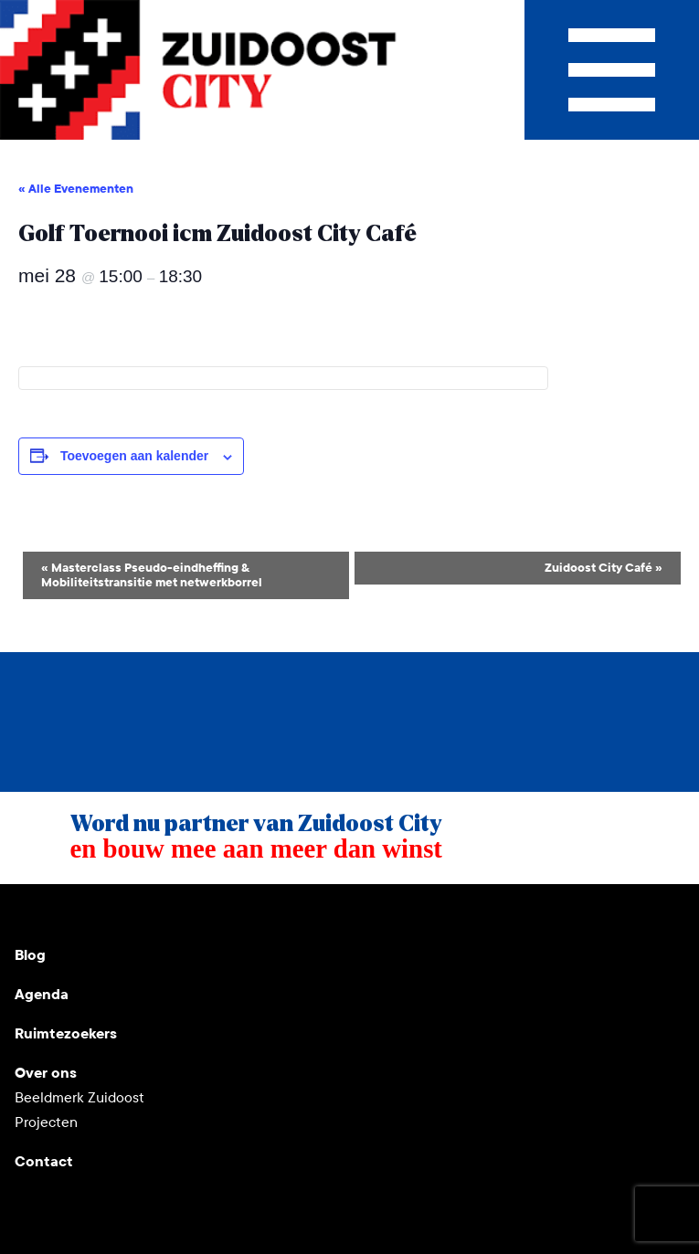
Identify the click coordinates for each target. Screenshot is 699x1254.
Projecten (46, 1122)
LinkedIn (117, 913)
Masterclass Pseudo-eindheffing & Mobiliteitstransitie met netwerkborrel (151, 575)
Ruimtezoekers (66, 1033)
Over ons (46, 1072)
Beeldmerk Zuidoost (79, 1097)
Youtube (29, 913)
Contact (44, 1161)
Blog (30, 955)
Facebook (160, 913)
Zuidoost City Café (603, 568)
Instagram (73, 913)
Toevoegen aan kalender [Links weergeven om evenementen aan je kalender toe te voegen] (134, 455)
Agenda (42, 994)
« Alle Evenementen (75, 189)
